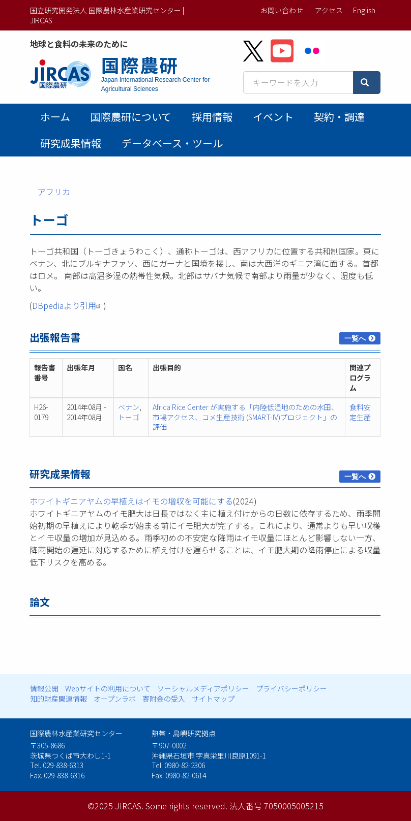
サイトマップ (213, 698)
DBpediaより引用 (67, 305)
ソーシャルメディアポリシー (203, 688)
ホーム (55, 116)
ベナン (128, 407)
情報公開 (44, 688)
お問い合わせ (281, 10)
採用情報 (212, 116)
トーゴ (128, 417)
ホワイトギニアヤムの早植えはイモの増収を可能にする (131, 501)
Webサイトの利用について (108, 688)
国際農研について (131, 116)
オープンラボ (115, 698)
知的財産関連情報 (58, 698)
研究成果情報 (70, 143)
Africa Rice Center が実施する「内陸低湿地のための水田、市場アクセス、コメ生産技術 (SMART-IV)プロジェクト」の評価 (245, 417)
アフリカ (54, 191)
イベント (273, 116)
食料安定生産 (360, 412)
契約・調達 (339, 116)
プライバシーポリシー (291, 688)
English (364, 10)
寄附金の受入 (163, 698)
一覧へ (355, 338)
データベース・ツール (172, 143)
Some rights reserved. (186, 806)
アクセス (329, 10)
